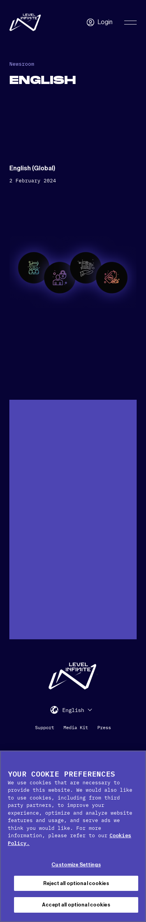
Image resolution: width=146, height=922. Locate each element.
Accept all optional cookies (76, 904)
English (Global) (32, 168)
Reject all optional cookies (76, 883)
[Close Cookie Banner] (136, 761)
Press (104, 727)
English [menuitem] (73, 710)
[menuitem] (77, 710)
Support (44, 727)
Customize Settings (75, 864)
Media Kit (75, 727)
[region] (73, 836)
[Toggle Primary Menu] (130, 22)
